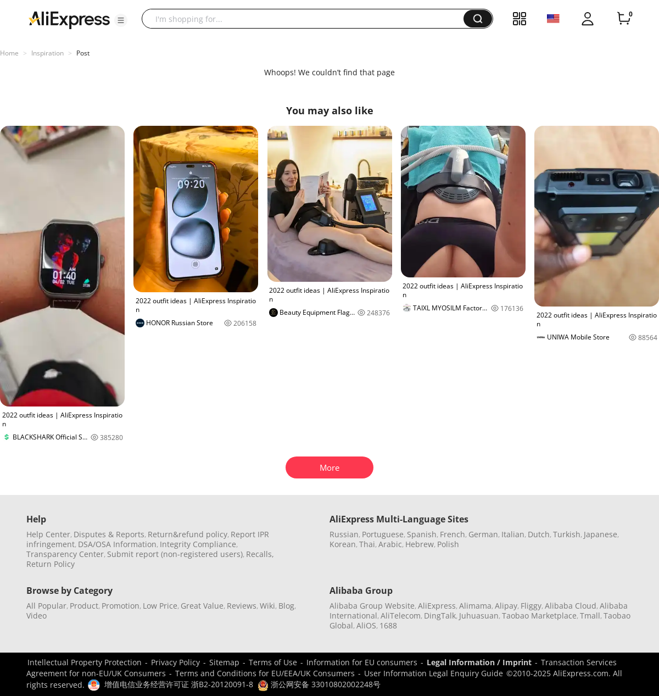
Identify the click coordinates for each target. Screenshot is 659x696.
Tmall (590, 615)
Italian (512, 534)
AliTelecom (401, 615)
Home (9, 53)
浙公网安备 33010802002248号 (319, 684)
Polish (448, 544)
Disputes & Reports (109, 534)
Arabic (390, 544)
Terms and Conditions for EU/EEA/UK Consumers (265, 673)
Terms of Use (273, 662)
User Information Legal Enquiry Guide (433, 673)
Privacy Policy (175, 662)
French (452, 534)
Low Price (160, 605)
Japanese (600, 534)
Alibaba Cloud (570, 605)
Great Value (202, 605)
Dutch (539, 534)
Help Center (48, 534)
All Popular (46, 605)
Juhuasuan (479, 615)
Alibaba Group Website (372, 605)
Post (83, 53)
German (483, 534)
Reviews (241, 605)
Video (36, 615)
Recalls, (260, 554)
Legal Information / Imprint (479, 662)
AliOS (366, 625)
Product (84, 605)
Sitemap (224, 662)
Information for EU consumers (361, 662)
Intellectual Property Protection (84, 662)
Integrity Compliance (198, 544)
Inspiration (47, 53)
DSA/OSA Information (117, 544)
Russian (344, 534)
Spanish (422, 534)
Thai (367, 544)
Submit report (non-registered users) (175, 554)
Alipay (506, 605)
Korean (343, 544)
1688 (388, 625)
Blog (286, 605)
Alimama (475, 605)
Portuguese (383, 534)
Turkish (566, 534)
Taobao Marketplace (539, 615)
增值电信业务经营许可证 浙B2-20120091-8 (178, 684)
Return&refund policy (187, 534)
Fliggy (531, 605)
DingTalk (440, 615)
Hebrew (419, 544)
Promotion (120, 605)
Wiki (267, 605)
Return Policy (50, 564)
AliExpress (437, 605)
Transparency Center (65, 554)
